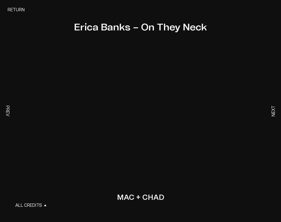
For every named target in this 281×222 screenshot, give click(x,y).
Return (16, 10)
